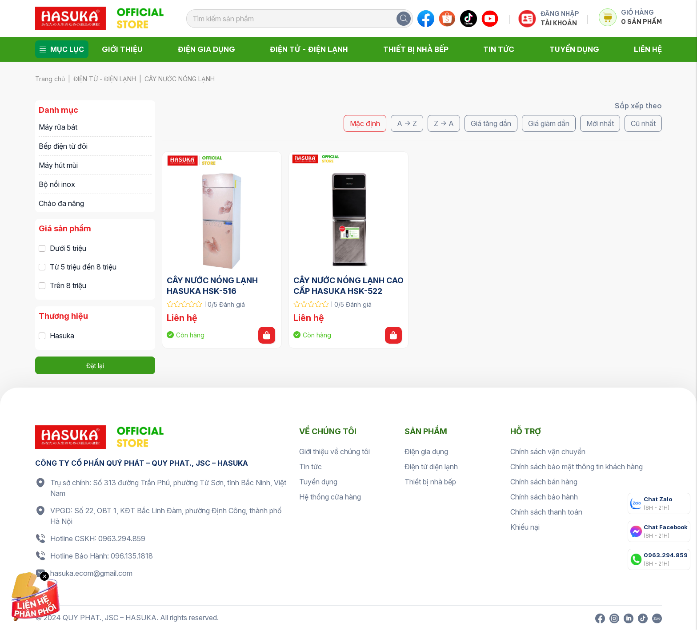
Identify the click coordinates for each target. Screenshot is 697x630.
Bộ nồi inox (57, 184)
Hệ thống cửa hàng (330, 496)
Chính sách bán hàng (543, 481)
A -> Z (407, 123)
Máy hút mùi (58, 165)
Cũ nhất (643, 123)
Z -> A (444, 123)
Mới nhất (600, 123)
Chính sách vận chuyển (547, 451)
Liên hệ (648, 49)
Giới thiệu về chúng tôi (334, 451)
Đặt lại (95, 365)
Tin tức (498, 49)
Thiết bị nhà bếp (416, 49)
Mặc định (365, 123)
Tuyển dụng (574, 49)
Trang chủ (50, 79)
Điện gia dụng (206, 49)
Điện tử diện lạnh (431, 466)
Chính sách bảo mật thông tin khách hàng (576, 466)
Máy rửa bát (58, 127)
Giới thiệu (122, 49)
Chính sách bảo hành (544, 496)
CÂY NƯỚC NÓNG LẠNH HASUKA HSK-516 (213, 286)
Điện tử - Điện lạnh (309, 49)
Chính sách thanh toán (546, 511)
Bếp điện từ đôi (63, 146)
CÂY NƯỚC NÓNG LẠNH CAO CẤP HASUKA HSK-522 (348, 286)
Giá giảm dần (548, 123)
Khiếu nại (525, 527)
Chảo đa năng (61, 203)
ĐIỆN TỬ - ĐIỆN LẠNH (104, 79)
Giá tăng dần (491, 123)
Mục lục (62, 49)
